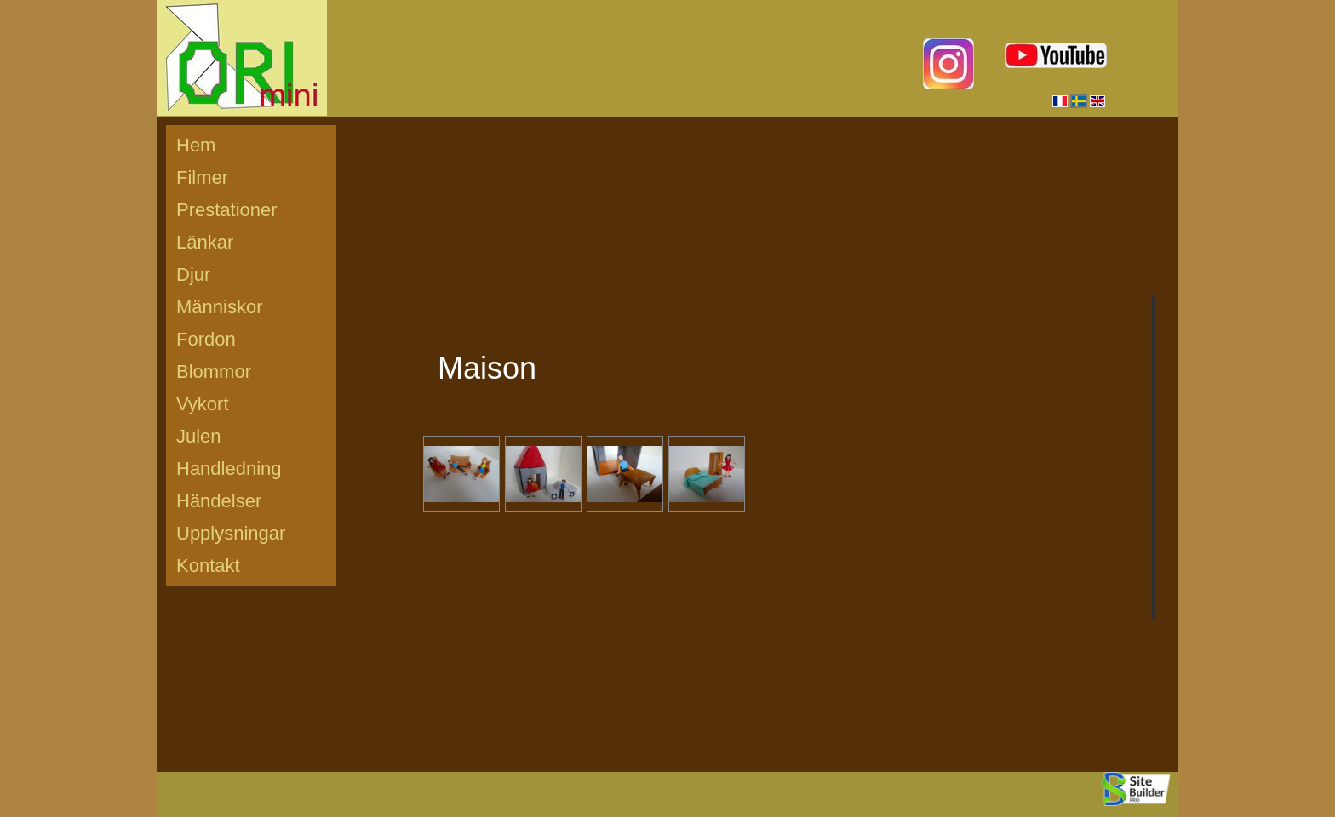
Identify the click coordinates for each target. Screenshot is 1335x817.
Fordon (206, 339)
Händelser (218, 500)
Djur (193, 274)
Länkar (204, 242)
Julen (198, 436)
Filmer (202, 177)
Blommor (213, 371)
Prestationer (227, 209)
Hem (195, 145)
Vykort (202, 403)
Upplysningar (230, 533)
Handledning (229, 468)
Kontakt (208, 565)
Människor (219, 306)
